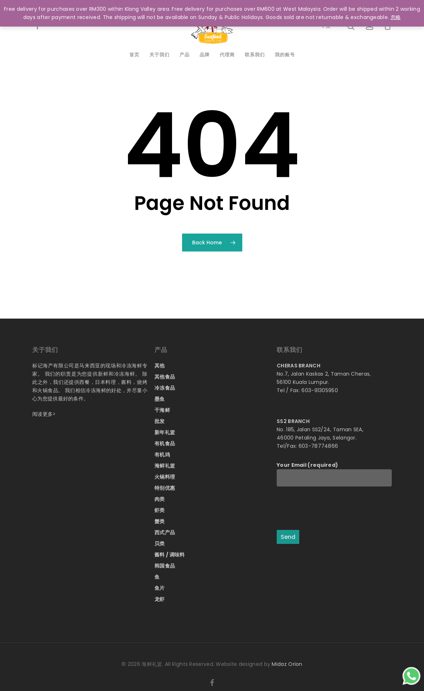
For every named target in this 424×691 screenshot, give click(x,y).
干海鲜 (162, 410)
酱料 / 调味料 (169, 554)
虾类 (159, 510)
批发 (159, 421)
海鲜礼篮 (164, 465)
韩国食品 (164, 565)
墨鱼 (159, 399)
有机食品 (164, 443)
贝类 (159, 543)
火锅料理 (164, 476)
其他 (159, 365)
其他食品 (164, 376)
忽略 (396, 17)
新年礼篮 (164, 432)
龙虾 (159, 599)
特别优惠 (164, 488)
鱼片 (159, 588)
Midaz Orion (287, 664)
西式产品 (164, 532)
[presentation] (331, 509)
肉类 (159, 499)
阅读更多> (44, 414)
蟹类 (159, 521)
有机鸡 (162, 454)
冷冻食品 (164, 387)
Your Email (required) (334, 473)
